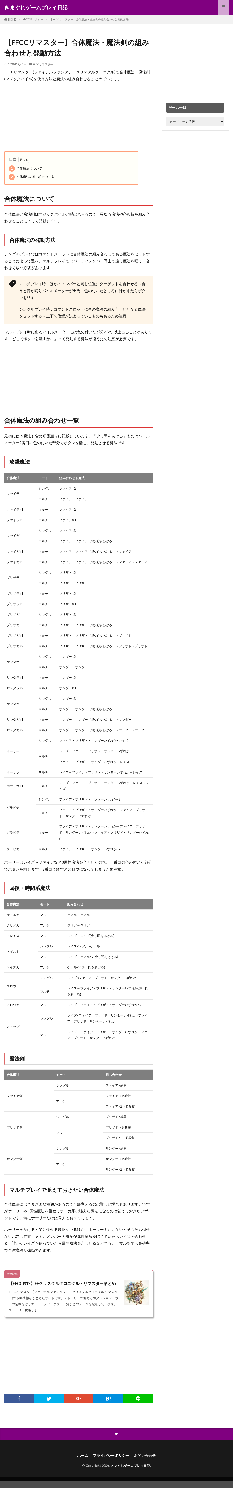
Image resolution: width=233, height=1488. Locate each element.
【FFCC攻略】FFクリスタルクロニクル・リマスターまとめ (63, 1286)
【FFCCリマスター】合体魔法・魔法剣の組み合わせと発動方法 (89, 19)
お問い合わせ (146, 1462)
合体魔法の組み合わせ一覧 (32, 177)
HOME (12, 19)
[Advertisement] (78, 117)
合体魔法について (25, 168)
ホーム (81, 1462)
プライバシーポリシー (111, 1462)
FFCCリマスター (33, 19)
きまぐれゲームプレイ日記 (35, 7)
